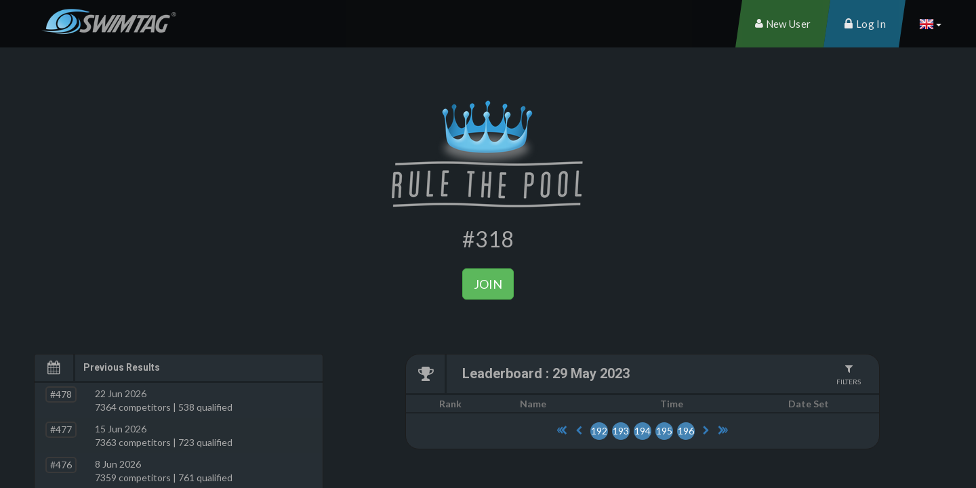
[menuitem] (783, 24)
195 (664, 430)
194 (642, 430)
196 (686, 430)
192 (599, 430)
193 (621, 430)
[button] (929, 24)
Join (488, 284)
